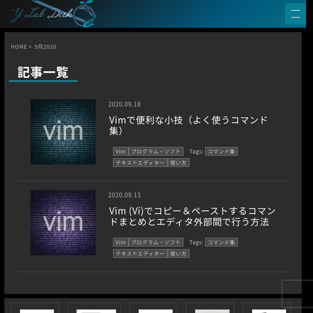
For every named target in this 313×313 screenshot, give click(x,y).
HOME (19, 46)
